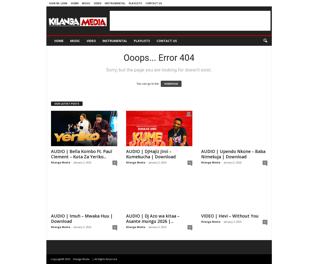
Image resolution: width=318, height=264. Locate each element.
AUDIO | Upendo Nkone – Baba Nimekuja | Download (233, 154)
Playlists (135, 3)
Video (97, 3)
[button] (265, 41)
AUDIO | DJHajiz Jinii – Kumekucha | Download (151, 154)
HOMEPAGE (171, 83)
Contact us (154, 3)
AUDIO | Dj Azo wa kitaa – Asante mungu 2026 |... (153, 218)
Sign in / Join (58, 3)
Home (75, 3)
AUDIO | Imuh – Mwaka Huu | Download (82, 218)
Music (86, 3)
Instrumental (115, 3)
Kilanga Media (60, 162)
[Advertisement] (190, 21)
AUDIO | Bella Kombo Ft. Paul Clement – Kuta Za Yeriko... (81, 154)
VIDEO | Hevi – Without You (230, 216)
